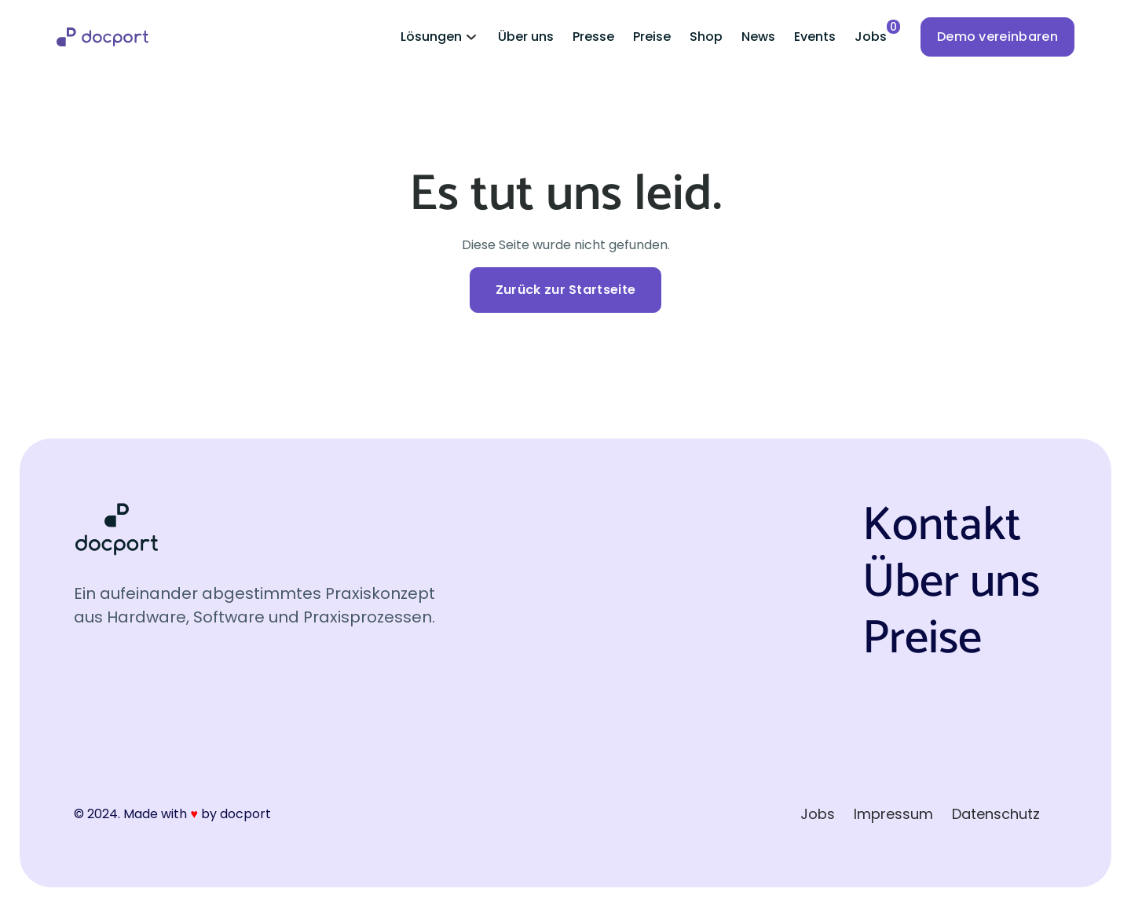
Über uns (526, 37)
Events (815, 37)
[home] (102, 37)
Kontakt (941, 526)
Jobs (817, 814)
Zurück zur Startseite (566, 290)
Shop (706, 37)
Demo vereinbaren (997, 37)
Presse (593, 37)
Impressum (893, 814)
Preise (652, 37)
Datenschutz (996, 814)
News (758, 37)
